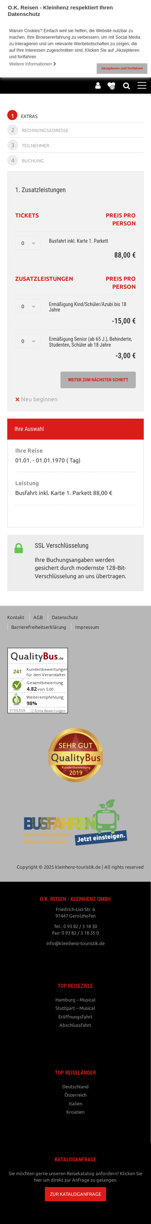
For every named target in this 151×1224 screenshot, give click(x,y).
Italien (75, 1103)
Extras (22, 115)
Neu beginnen (36, 399)
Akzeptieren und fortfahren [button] (122, 68)
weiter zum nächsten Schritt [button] (98, 379)
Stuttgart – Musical (75, 1008)
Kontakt (15, 617)
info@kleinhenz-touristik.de (75, 943)
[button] (75, 1194)
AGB (38, 617)
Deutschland (75, 1086)
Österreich (75, 1094)
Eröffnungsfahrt (75, 1016)
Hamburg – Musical (75, 999)
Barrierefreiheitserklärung (38, 627)
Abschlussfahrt (75, 1025)
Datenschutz (65, 617)
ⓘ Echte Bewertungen (48, 710)
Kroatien (75, 1111)
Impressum (87, 627)
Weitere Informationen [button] (32, 64)
